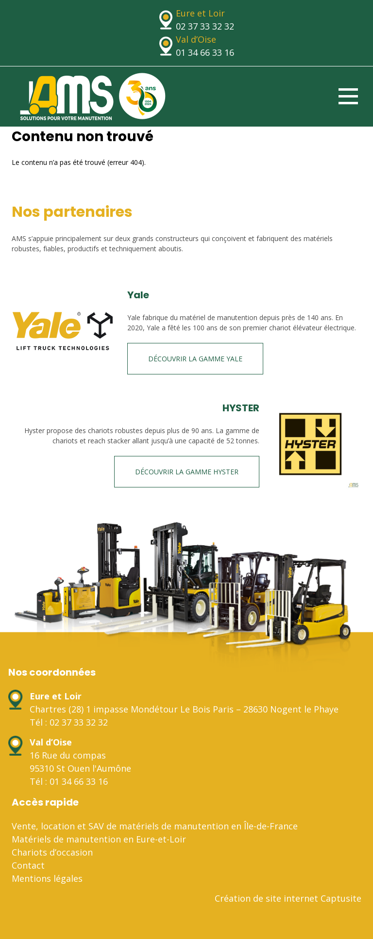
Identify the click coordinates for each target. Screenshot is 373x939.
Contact (28, 865)
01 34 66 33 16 (205, 52)
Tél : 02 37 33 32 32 (69, 722)
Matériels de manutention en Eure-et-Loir (99, 839)
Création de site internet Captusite (288, 898)
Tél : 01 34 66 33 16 (69, 781)
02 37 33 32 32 (205, 26)
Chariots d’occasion (52, 852)
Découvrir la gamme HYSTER (186, 471)
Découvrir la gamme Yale (195, 358)
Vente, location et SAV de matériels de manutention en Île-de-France (155, 826)
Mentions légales (47, 878)
